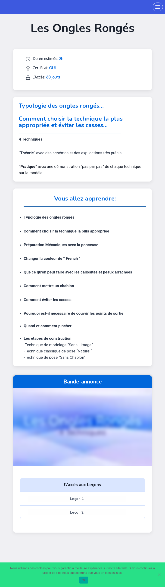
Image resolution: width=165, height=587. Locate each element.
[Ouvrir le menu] (158, 7)
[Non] (159, 574)
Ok (84, 580)
